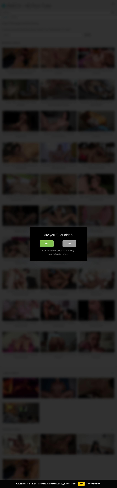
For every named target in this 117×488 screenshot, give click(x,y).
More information (93, 484)
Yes (46, 243)
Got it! (81, 484)
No (69, 243)
